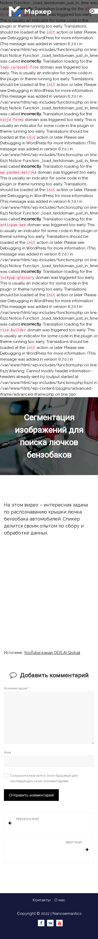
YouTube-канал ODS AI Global (52, 652)
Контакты (41, 900)
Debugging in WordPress (31, 38)
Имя (7, 752)
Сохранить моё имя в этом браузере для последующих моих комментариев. (44, 778)
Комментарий (16, 688)
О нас (59, 900)
